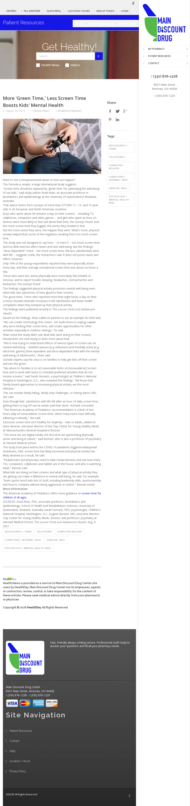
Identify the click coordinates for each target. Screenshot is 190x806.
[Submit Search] (99, 56)
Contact (14, 741)
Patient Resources (101, 23)
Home (80, 23)
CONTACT (150, 63)
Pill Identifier (30, 11)
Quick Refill (52, 11)
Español (10, 11)
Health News (47, 65)
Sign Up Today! (104, 11)
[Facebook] (129, 796)
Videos (72, 65)
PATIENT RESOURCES (156, 56)
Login (123, 11)
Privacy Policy (17, 771)
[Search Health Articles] (65, 56)
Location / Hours (77, 11)
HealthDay (34, 607)
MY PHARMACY (153, 49)
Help (12, 751)
